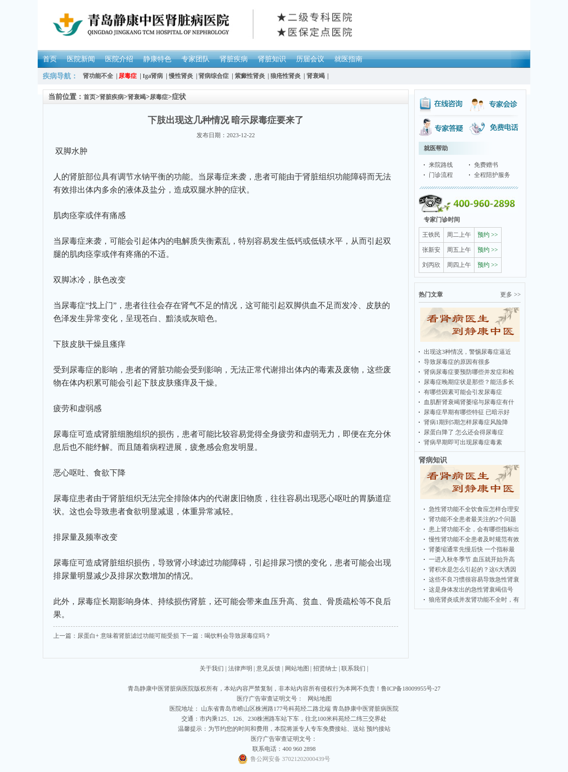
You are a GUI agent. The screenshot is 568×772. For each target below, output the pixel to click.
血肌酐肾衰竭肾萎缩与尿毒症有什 (469, 402)
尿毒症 (159, 97)
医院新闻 (81, 59)
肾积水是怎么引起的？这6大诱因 (472, 569)
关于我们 (212, 668)
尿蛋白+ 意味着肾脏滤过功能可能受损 (128, 635)
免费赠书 (486, 164)
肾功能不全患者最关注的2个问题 (472, 519)
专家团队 (195, 59)
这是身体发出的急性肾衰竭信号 (471, 589)
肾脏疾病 (234, 59)
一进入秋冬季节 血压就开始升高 (472, 559)
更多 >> (510, 294)
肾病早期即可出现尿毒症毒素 (463, 442)
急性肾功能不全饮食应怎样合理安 (474, 509)
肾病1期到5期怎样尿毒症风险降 (466, 422)
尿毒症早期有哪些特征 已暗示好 (467, 412)
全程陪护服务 (492, 174)
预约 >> (488, 234)
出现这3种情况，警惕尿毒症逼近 (467, 351)
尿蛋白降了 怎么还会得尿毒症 (464, 432)
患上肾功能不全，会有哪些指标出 (474, 529)
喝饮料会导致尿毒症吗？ (238, 635)
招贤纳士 (325, 668)
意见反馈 (268, 668)
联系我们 (353, 668)
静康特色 (157, 59)
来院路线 (441, 164)
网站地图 (297, 668)
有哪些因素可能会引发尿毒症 (463, 392)
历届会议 (310, 59)
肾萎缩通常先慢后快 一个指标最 (472, 549)
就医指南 (348, 59)
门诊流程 (441, 174)
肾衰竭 (137, 97)
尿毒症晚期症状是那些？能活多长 (469, 381)
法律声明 (240, 668)
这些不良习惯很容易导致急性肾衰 (474, 579)
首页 (50, 59)
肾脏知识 (272, 59)
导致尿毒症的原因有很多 (457, 361)
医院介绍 (119, 59)
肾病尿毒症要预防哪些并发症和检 (469, 371)
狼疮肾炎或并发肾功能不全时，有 (474, 599)
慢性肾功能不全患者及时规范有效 (474, 539)
